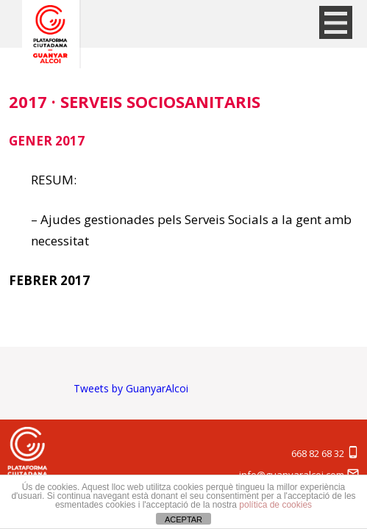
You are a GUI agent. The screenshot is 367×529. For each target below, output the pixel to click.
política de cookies (275, 505)
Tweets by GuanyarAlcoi (131, 388)
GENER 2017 (47, 140)
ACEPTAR (183, 519)
